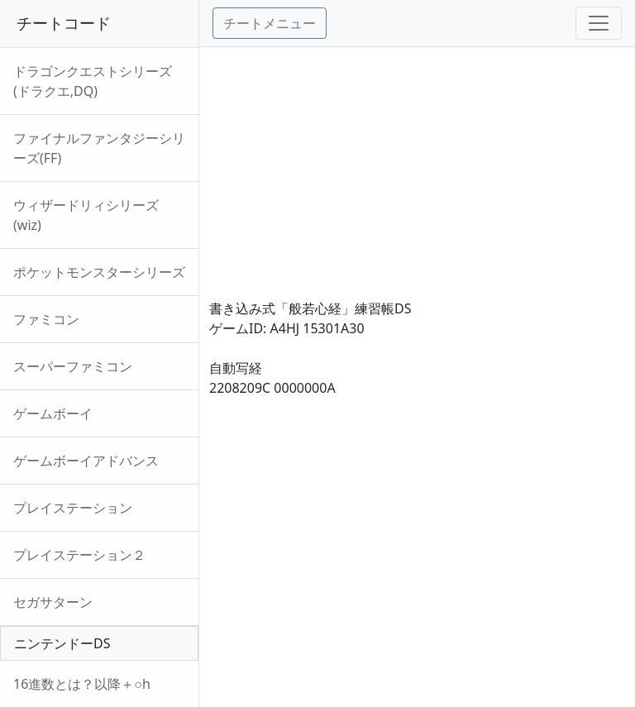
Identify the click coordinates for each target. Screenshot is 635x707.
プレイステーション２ (79, 555)
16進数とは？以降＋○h (81, 684)
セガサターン (53, 602)
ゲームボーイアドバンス (86, 460)
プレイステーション (72, 508)
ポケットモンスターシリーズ (99, 272)
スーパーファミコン (72, 366)
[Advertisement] (417, 163)
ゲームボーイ (53, 413)
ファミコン (46, 319)
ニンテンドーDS (62, 643)
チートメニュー (269, 23)
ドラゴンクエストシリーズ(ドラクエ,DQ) (92, 81)
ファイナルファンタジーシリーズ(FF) (99, 148)
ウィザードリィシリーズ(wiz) (86, 215)
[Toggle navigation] (598, 23)
